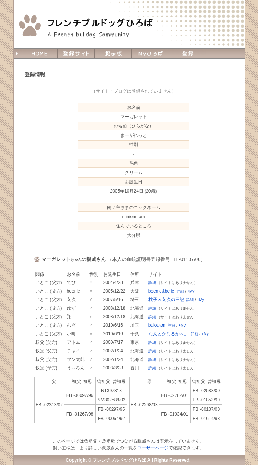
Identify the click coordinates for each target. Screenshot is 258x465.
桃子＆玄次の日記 (166, 299)
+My (190, 291)
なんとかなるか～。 (168, 333)
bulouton (157, 325)
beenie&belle (161, 291)
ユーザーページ (153, 448)
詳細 (152, 283)
